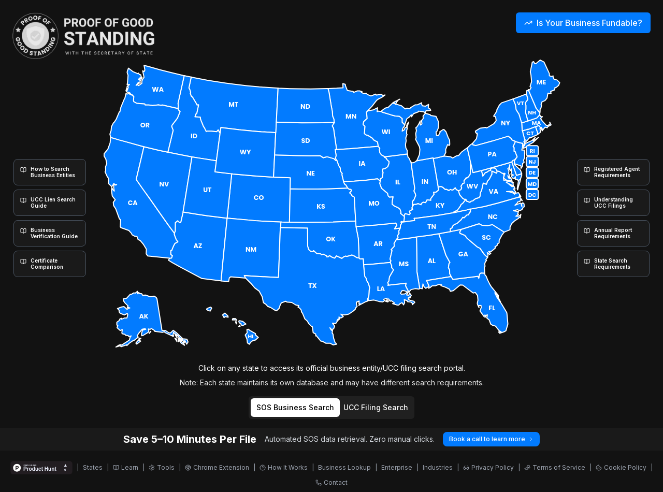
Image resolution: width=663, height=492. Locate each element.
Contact (331, 482)
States (93, 467)
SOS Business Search (295, 407)
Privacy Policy (488, 467)
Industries (438, 467)
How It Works (284, 467)
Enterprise (396, 467)
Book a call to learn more (491, 439)
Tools (162, 467)
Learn (125, 467)
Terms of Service (554, 467)
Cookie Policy (621, 467)
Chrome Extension (217, 467)
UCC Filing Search (375, 407)
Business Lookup (344, 467)
